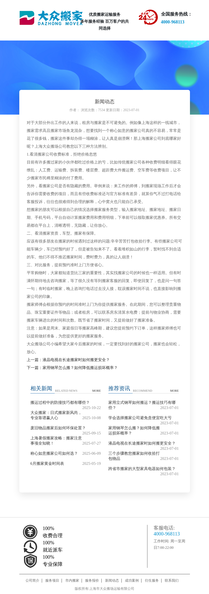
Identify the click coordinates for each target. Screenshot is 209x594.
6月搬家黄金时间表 (47, 463)
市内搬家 (72, 580)
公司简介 (32, 580)
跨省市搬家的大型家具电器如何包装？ (142, 469)
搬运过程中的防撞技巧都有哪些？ (60, 402)
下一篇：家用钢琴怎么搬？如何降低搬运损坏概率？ (72, 368)
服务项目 (52, 580)
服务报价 (92, 580)
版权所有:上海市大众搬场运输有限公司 (105, 589)
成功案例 (132, 580)
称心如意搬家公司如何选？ (54, 453)
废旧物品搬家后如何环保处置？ (58, 428)
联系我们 (172, 580)
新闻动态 (112, 580)
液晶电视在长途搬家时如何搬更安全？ (142, 443)
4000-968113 (167, 533)
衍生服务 (152, 580)
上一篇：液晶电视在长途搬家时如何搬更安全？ (68, 360)
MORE (96, 390)
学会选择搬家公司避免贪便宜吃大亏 (140, 418)
